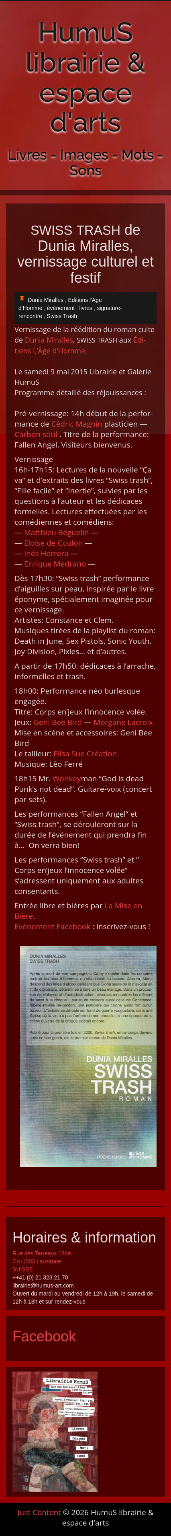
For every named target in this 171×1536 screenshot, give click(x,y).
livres (85, 308)
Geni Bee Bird (57, 722)
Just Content (39, 1512)
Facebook (44, 1336)
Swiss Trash (62, 316)
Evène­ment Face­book (52, 926)
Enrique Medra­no (55, 564)
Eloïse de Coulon (53, 543)
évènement (61, 308)
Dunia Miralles (45, 300)
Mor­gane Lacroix (123, 722)
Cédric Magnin (76, 424)
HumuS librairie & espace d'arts (85, 77)
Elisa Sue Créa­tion (85, 753)
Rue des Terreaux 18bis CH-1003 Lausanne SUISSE (42, 1261)
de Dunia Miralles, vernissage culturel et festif (85, 253)
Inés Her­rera (46, 553)
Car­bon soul (35, 434)
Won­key (67, 778)
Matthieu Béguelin (56, 532)
